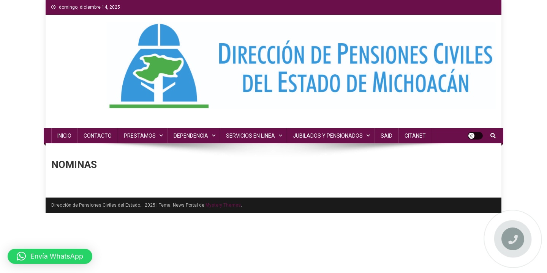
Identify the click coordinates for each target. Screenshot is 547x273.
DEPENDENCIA (191, 136)
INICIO (64, 136)
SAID (386, 136)
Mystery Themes (223, 205)
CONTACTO (98, 136)
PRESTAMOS (140, 136)
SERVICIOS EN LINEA (250, 136)
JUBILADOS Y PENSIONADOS (328, 136)
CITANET (415, 136)
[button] (50, 256)
